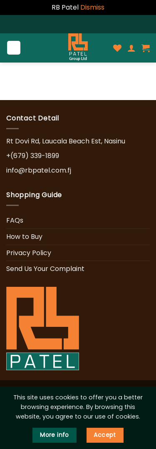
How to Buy (24, 236)
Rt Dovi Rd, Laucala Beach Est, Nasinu (65, 141)
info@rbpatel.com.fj (38, 170)
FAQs (14, 220)
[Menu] (14, 48)
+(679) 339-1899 (32, 156)
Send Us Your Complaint (45, 268)
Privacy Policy (28, 253)
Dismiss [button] (92, 7)
